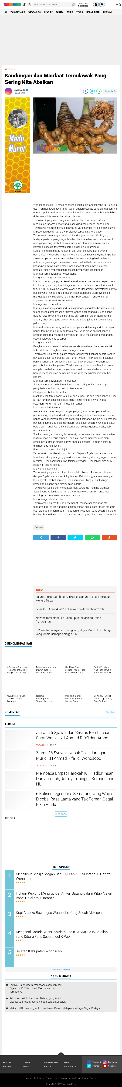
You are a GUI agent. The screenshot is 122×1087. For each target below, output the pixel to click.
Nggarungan (93, 12)
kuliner (7, 1066)
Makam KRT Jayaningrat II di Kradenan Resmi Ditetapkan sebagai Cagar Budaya (55, 1008)
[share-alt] (41, 537)
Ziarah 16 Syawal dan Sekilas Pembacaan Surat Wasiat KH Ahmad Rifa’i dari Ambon (73, 735)
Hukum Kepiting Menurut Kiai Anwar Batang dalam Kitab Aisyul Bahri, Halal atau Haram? (64, 895)
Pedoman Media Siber (69, 1078)
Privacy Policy (89, 1078)
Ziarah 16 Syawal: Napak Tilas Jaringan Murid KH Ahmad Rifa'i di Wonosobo (71, 755)
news (26, 1066)
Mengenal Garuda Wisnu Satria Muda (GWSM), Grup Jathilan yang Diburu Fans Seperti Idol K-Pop (62, 934)
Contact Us (51, 1078)
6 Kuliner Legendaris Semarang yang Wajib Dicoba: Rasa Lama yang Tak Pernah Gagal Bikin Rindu (74, 799)
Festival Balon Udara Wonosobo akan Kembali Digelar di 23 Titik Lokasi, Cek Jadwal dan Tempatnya (36, 988)
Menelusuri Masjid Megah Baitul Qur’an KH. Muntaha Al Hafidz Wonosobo (63, 876)
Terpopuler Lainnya (61, 969)
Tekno (79, 12)
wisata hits (34, 12)
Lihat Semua (61, 814)
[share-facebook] (85, 91)
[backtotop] (61, 1055)
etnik (70, 12)
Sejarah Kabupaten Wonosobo (39, 951)
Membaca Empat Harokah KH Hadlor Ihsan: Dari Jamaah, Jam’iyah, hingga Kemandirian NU (75, 778)
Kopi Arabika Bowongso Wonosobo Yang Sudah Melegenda (60, 913)
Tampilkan (111, 712)
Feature (48, 12)
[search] (54, 4)
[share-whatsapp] (99, 91)
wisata (59, 12)
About (29, 1078)
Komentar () (110, 91)
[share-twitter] (92, 91)
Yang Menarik (17, 12)
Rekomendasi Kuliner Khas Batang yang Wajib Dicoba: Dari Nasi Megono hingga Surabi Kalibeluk (38, 1000)
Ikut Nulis (39, 1078)
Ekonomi (107, 12)
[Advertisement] (61, 40)
